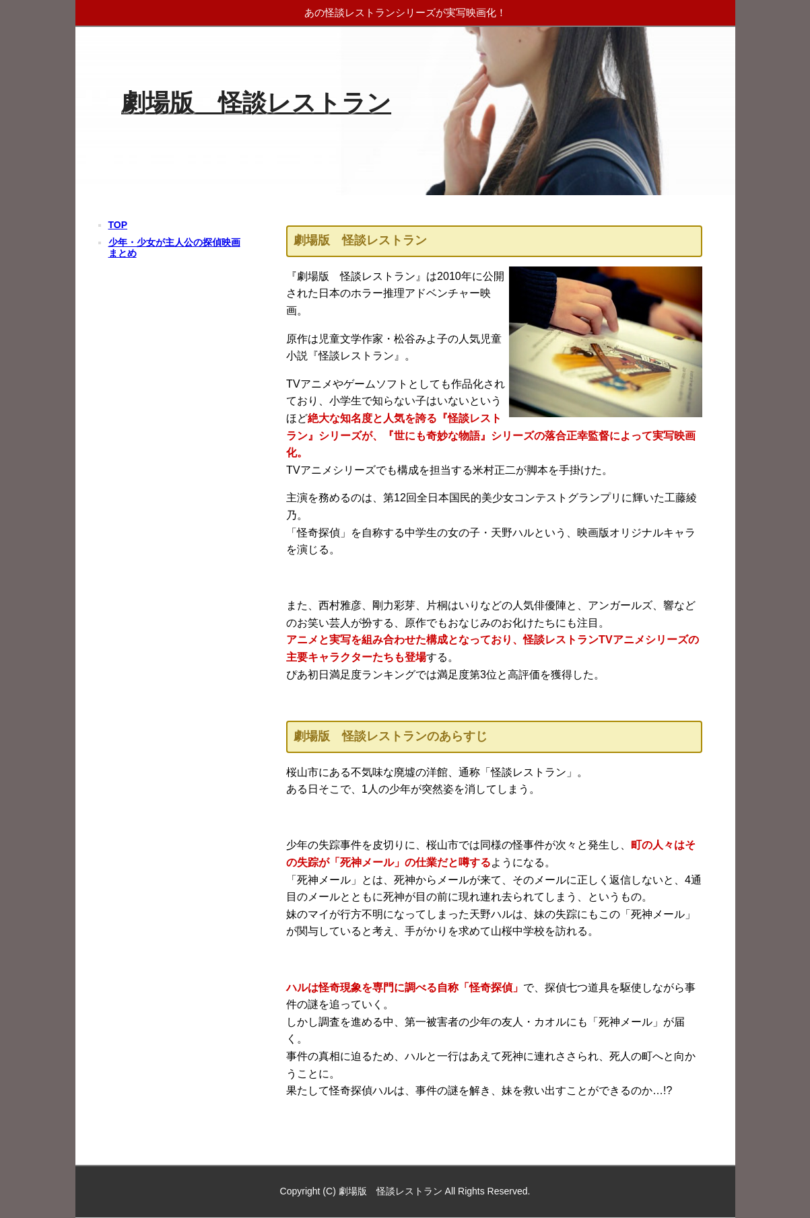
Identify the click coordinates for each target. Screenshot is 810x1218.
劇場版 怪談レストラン (256, 102)
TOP (118, 224)
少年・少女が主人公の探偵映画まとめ (174, 247)
